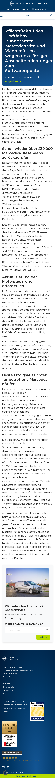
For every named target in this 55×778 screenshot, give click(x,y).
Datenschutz (8, 687)
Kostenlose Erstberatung (27, 776)
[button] (5, 772)
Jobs (5, 694)
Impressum (8, 690)
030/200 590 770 (18, 9)
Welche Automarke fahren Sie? (24, 623)
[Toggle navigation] (24, 15)
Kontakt (6, 683)
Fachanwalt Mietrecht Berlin (15, 704)
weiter (43, 637)
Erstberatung (39, 9)
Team (5, 712)
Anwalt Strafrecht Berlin (13, 701)
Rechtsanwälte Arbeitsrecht (15, 708)
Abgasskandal (13, 81)
